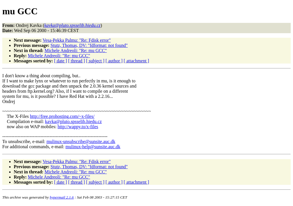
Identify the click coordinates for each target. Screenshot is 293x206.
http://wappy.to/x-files (78, 126)
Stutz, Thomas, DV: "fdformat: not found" (89, 45)
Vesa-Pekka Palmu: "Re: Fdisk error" (77, 40)
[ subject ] (95, 60)
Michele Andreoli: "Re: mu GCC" (76, 50)
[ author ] (114, 60)
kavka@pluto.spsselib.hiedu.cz (73, 121)
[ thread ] (76, 60)
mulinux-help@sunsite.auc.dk (93, 146)
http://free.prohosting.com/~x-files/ (62, 116)
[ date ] (60, 60)
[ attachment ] (136, 60)
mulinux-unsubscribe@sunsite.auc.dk (80, 141)
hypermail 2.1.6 (62, 197)
